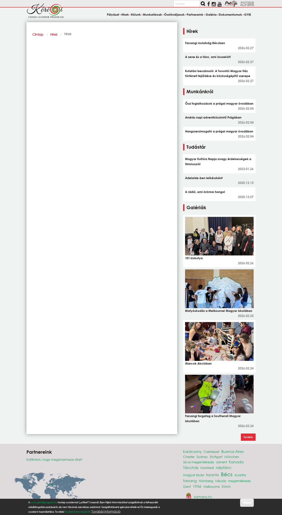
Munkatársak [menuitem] (152, 14)
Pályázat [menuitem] (113, 14)
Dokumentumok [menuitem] (230, 14)
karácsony (192, 451)
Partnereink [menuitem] (195, 14)
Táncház (190, 467)
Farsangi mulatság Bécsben (205, 43)
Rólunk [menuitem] (136, 14)
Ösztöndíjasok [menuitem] (174, 14)
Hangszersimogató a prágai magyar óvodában (219, 131)
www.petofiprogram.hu (44, 502)
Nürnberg (206, 481)
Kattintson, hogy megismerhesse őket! (54, 459)
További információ (105, 511)
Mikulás (220, 481)
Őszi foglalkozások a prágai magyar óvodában (219, 103)
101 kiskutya (194, 258)
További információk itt (77, 511)
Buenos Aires (232, 451)
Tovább (248, 437)
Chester (189, 457)
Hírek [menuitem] (125, 14)
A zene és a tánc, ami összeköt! (208, 57)
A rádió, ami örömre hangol (205, 192)
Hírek (53, 34)
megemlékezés (239, 481)
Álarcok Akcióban (198, 363)
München (231, 457)
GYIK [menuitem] (247, 14)
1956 (197, 486)
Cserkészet (211, 452)
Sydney (202, 457)
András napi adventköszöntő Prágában (213, 117)
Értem (247, 502)
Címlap (37, 34)
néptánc (223, 467)
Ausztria (240, 475)
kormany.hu (203, 497)
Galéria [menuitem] (211, 14)
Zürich (226, 486)
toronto (212, 474)
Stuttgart (216, 457)
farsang (190, 480)
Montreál (207, 468)
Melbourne (211, 486)
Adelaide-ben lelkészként (204, 178)
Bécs (226, 474)
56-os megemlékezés (198, 462)
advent (221, 462)
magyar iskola (193, 475)
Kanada (236, 462)
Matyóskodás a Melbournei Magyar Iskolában (218, 310)
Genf (187, 486)
